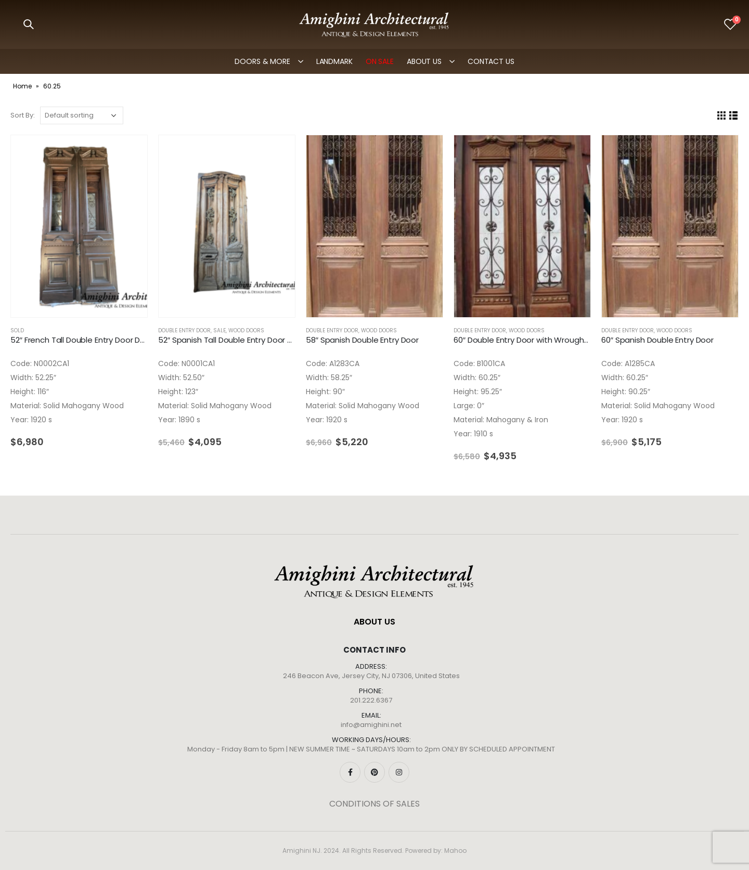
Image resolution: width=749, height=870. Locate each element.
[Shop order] (81, 115)
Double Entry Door (184, 330)
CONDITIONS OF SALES (374, 804)
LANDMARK (334, 61)
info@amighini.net (371, 725)
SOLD (17, 330)
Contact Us (491, 61)
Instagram (399, 772)
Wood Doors (246, 330)
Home (22, 86)
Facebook (350, 772)
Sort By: (22, 115)
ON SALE (380, 61)
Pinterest (374, 772)
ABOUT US (424, 61)
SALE (219, 330)
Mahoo (455, 850)
